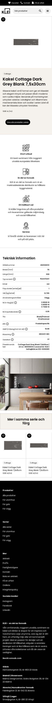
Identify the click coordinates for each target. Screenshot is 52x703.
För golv (6, 504)
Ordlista (6, 585)
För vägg (7, 508)
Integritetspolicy (10, 589)
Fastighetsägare (10, 567)
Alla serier (7, 527)
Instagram (7, 601)
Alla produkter (9, 495)
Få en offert (8, 580)
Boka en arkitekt (10, 576)
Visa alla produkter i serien (18, 122)
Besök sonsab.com (12, 658)
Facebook (7, 605)
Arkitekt (6, 558)
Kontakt (6, 572)
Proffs (5, 563)
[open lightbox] (26, 384)
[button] (48, 11)
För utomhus (9, 500)
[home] (6, 10)
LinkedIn (6, 610)
